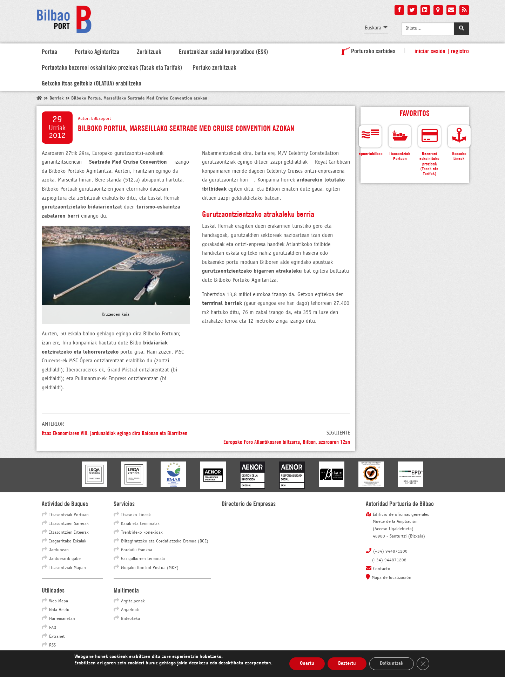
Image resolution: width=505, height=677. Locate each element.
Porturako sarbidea (367, 50)
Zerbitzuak (149, 51)
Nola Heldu (59, 610)
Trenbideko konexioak (142, 533)
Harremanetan (62, 619)
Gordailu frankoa (136, 550)
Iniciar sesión (430, 50)
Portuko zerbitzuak (214, 67)
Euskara (373, 27)
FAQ (52, 628)
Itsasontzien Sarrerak (69, 524)
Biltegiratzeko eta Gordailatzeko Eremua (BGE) (164, 541)
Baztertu (347, 663)
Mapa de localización (391, 578)
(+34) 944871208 (389, 560)
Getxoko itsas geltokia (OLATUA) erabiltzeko (91, 82)
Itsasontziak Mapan (67, 568)
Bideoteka (130, 619)
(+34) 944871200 (390, 551)
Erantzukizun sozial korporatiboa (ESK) (223, 51)
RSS (52, 645)
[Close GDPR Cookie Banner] (423, 663)
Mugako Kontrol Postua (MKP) (150, 568)
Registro (460, 50)
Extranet (57, 637)
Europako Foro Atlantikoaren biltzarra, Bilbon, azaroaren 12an (286, 441)
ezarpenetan (258, 663)
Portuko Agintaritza (97, 51)
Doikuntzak (391, 663)
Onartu (307, 663)
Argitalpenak (133, 601)
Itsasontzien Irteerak (69, 533)
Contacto (381, 569)
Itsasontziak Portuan (69, 515)
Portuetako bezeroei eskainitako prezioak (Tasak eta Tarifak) (112, 67)
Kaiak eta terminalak (140, 524)
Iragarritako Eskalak (67, 541)
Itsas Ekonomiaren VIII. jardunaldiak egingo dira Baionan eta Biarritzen (114, 432)
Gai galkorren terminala (143, 559)
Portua (49, 51)
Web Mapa (58, 601)
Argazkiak (130, 610)
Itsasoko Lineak (136, 515)
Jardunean (59, 550)
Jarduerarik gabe (65, 559)
